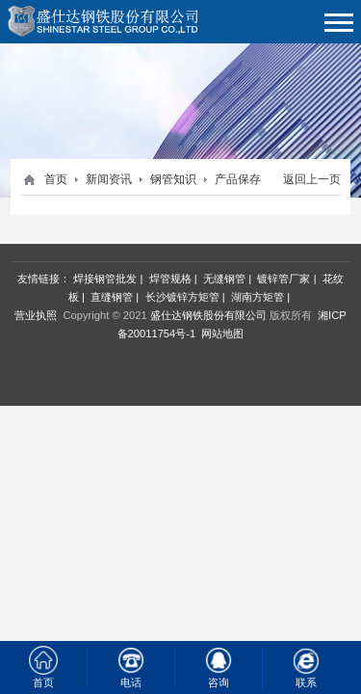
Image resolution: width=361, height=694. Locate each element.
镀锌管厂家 (283, 278)
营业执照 (35, 315)
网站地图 (222, 333)
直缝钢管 (111, 297)
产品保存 (238, 179)
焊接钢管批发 (105, 278)
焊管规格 (170, 278)
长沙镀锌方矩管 (182, 297)
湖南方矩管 (257, 297)
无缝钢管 (224, 278)
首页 (55, 179)
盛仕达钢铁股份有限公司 (208, 315)
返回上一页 (312, 179)
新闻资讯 (109, 179)
